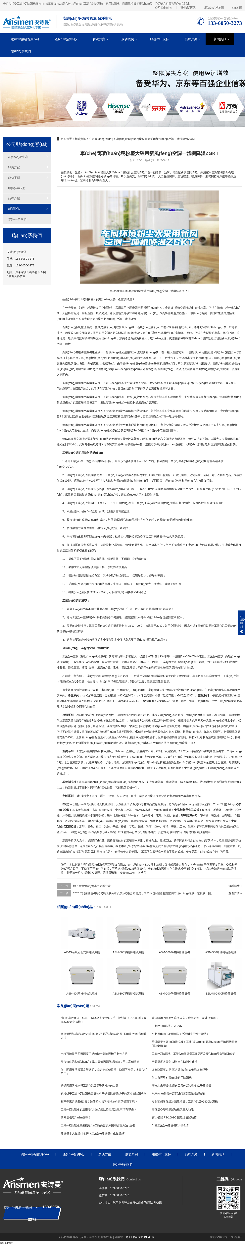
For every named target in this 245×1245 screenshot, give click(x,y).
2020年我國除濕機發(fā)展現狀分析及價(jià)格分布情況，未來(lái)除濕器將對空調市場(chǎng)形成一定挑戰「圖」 (143, 893)
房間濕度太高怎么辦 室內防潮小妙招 (174, 1061)
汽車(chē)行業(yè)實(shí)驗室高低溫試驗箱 (178, 1093)
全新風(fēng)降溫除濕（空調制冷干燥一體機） (180, 1033)
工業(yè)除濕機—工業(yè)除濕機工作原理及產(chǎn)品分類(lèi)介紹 (193, 1053)
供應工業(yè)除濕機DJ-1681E (170, 1125)
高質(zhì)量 (97, 840)
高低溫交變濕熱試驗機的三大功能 (173, 1109)
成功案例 (127, 39)
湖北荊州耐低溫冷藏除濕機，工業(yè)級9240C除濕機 (185, 1101)
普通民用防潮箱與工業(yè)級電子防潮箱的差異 (90, 1085)
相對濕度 (97, 737)
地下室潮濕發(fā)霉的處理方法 (92, 886)
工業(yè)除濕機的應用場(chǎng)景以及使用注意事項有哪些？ (98, 1109)
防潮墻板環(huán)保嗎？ (76, 1117)
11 (64, 567)
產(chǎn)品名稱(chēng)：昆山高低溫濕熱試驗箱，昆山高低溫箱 (100, 1061)
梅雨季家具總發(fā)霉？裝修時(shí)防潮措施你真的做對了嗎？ (99, 1101)
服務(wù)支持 (159, 39)
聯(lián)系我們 (21, 51)
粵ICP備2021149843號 (140, 1237)
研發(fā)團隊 (188, 7)
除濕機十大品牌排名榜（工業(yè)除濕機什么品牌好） (94, 1133)
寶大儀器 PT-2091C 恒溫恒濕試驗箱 (174, 1117)
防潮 (116, 583)
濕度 (162, 388)
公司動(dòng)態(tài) (101, 138)
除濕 (111, 737)
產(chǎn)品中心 (66, 39)
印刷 (203, 815)
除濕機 (78, 815)
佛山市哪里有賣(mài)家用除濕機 (172, 1077)
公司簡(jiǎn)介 (163, 7)
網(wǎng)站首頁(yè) (25, 39)
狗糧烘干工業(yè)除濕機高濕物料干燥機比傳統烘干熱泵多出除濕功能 (103, 1093)
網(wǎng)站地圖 (214, 7)
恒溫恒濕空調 (72, 762)
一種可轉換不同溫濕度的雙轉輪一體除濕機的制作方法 (94, 1053)
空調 (123, 299)
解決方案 (99, 39)
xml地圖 (237, 7)
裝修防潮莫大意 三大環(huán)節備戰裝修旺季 (180, 1069)
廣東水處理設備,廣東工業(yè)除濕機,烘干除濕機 (181, 1085)
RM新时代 (6, 1243)
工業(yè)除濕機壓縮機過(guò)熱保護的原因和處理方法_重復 (98, 1125)
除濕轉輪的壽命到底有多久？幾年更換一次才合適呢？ (185, 1017)
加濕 (125, 762)
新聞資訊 (220, 39)
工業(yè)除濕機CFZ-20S (167, 1025)
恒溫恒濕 (66, 701)
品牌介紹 (191, 39)
